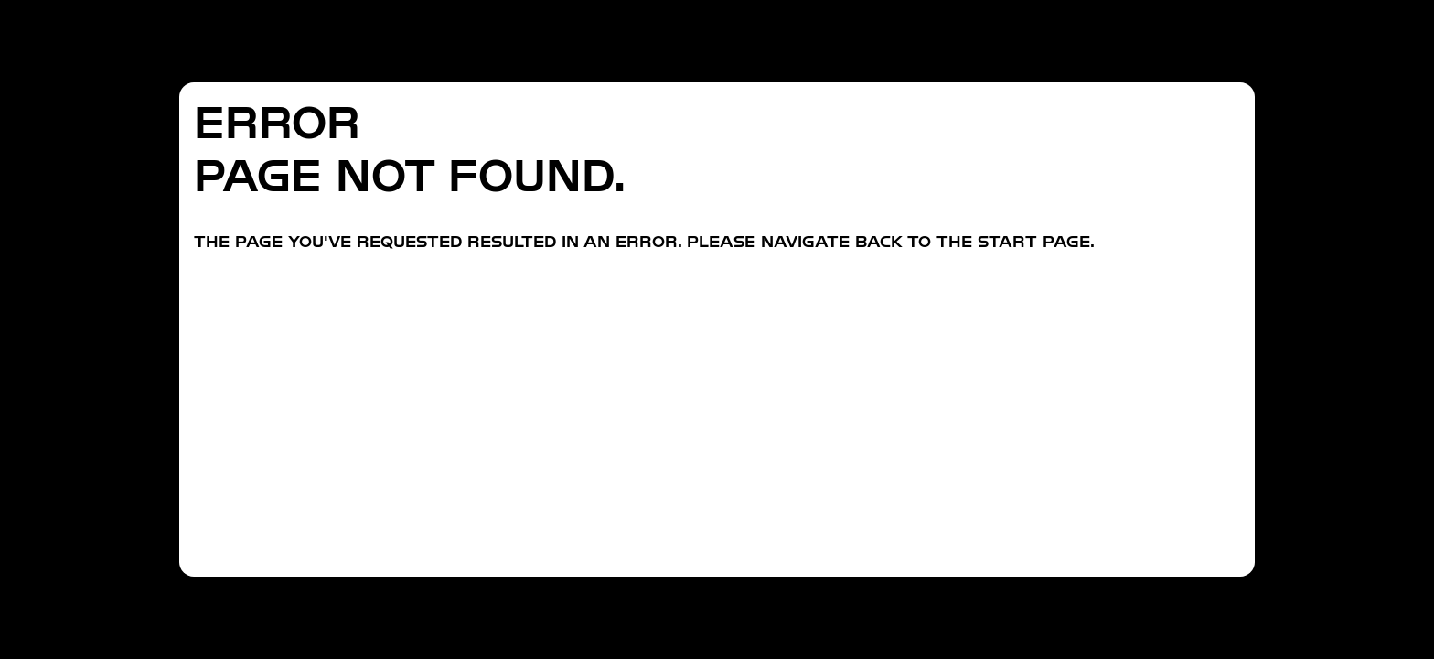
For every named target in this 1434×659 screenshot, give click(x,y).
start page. (1036, 241)
